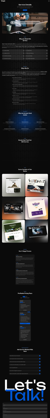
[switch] (25, 316)
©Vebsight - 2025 (25, 415)
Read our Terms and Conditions (25, 414)
